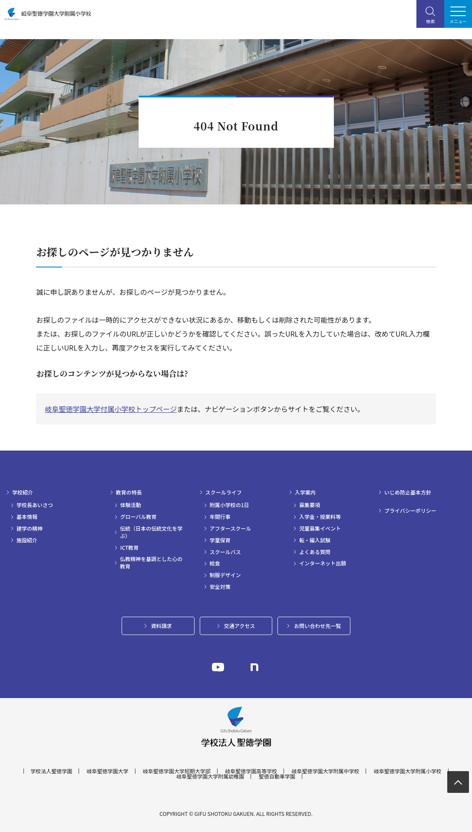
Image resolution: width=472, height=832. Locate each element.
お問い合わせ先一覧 (317, 625)
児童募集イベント (320, 528)
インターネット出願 (322, 563)
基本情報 (27, 516)
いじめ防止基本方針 (407, 492)
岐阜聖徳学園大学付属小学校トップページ (111, 409)
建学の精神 (30, 528)
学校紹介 (22, 492)
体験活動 (130, 504)
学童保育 (220, 540)
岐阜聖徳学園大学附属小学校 (408, 771)
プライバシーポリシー (410, 510)
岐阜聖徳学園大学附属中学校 (325, 771)
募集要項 (309, 504)
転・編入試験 (314, 540)
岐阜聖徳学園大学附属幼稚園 (210, 776)
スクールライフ (223, 492)
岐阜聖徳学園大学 (108, 771)
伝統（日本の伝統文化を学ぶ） (151, 532)
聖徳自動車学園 (277, 776)
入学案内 (305, 492)
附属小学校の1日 (229, 504)
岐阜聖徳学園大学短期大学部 (177, 771)
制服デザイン (225, 574)
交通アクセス (239, 625)
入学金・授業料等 (320, 516)
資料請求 (161, 625)
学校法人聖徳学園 (51, 771)
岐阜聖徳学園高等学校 (251, 771)
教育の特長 (129, 492)
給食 (215, 563)
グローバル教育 (138, 516)
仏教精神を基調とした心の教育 (151, 562)
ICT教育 (129, 547)
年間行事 (220, 516)
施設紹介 (27, 540)
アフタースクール (230, 528)
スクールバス (225, 551)
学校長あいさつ (35, 504)
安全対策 (220, 586)
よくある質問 (314, 551)
